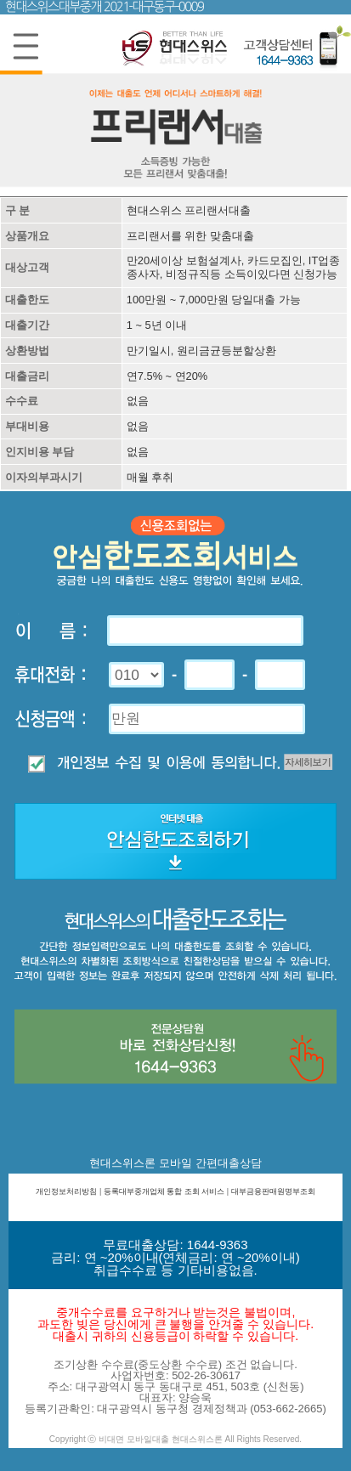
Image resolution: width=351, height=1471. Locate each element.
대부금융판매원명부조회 (273, 1191)
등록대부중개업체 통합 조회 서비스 (164, 1191)
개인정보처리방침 (66, 1191)
